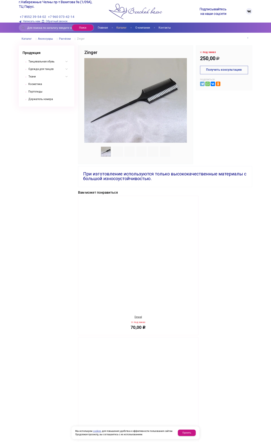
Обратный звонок (57, 21)
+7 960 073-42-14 (61, 17)
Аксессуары (45, 38)
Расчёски (65, 38)
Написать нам (31, 21)
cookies (97, 431)
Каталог (27, 38)
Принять (186, 432)
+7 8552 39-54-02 (33, 17)
